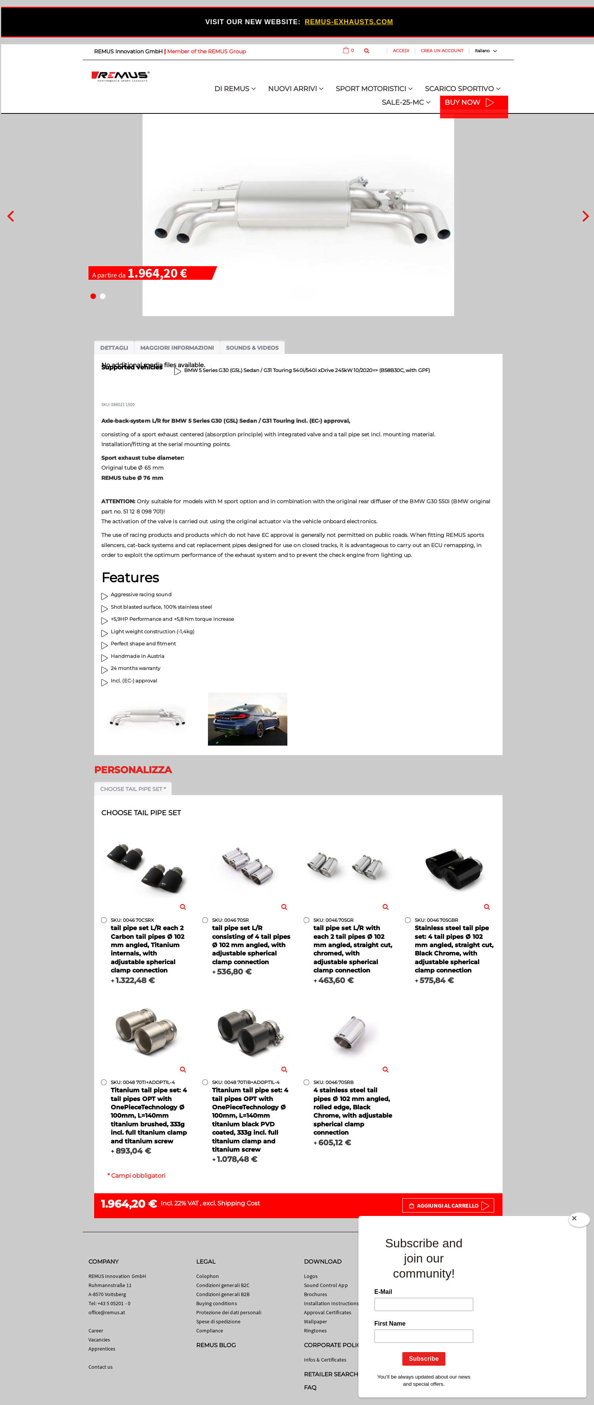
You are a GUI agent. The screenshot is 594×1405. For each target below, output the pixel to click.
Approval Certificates (327, 1312)
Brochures (315, 1294)
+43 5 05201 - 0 (114, 1303)
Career (95, 1330)
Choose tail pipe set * (133, 789)
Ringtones (315, 1330)
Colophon (207, 1276)
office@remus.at (107, 1312)
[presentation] (10, 215)
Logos (311, 1276)
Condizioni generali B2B (223, 1294)
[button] (93, 296)
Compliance (209, 1330)
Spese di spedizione (218, 1321)
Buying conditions (216, 1303)
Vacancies (99, 1339)
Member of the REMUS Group (206, 51)
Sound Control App (326, 1285)
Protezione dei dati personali (229, 1312)
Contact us (100, 1366)
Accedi (401, 50)
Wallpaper (315, 1321)
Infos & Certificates (325, 1359)
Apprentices (102, 1348)
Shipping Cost (238, 1203)
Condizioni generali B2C (223, 1285)
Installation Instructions (331, 1303)
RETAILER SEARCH (331, 1374)
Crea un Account (442, 50)
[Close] (579, 1221)
